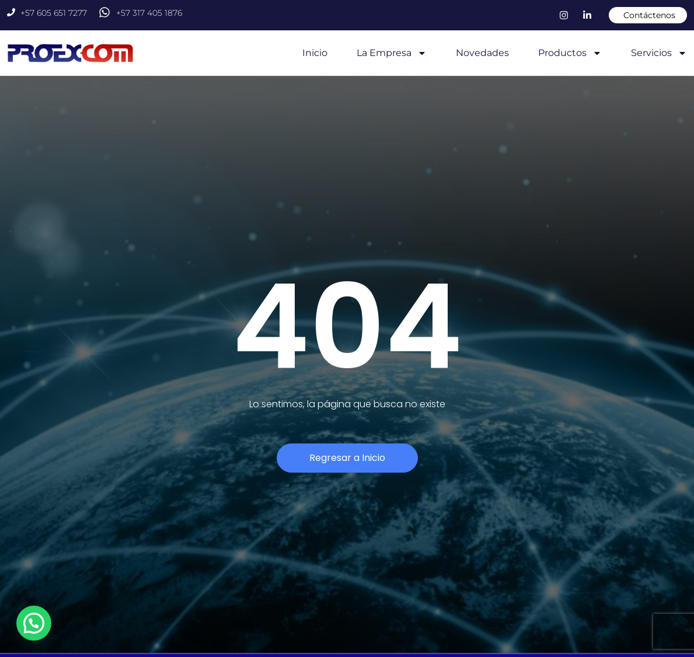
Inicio (314, 52)
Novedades (482, 52)
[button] (37, 622)
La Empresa (392, 53)
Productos (570, 53)
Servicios (659, 53)
